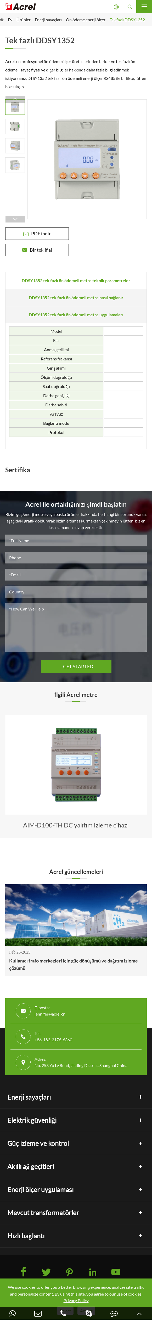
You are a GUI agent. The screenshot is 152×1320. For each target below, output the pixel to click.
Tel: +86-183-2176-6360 (53, 1036)
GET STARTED (76, 666)
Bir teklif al (37, 250)
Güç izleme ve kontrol (38, 1143)
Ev (10, 19)
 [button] (15, 99)
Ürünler (23, 19)
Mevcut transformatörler (43, 1213)
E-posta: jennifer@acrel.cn (50, 1010)
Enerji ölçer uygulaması (40, 1189)
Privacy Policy (76, 1300)
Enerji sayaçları (48, 19)
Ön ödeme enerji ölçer (85, 19)
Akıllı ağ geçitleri (30, 1166)
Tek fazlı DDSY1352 (127, 19)
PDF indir (37, 234)
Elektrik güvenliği (32, 1120)
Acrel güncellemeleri (76, 871)
